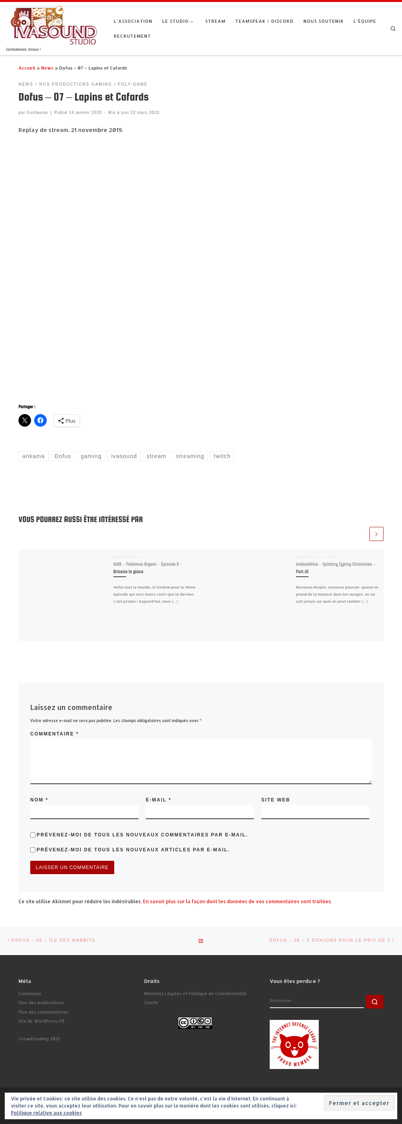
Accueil (26, 68)
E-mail (158, 800)
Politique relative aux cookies (46, 1113)
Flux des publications (41, 1002)
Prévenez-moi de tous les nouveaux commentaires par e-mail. (142, 835)
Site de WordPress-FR (41, 1021)
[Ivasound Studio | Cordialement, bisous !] (54, 24)
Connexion (29, 993)
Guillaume (37, 112)
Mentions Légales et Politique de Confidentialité (195, 993)
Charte (151, 1002)
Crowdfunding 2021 (39, 1038)
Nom (39, 800)
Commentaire (54, 734)
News (47, 68)
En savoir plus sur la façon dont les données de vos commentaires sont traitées (237, 901)
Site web (275, 800)
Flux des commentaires (43, 1012)
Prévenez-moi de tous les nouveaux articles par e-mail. (133, 850)
